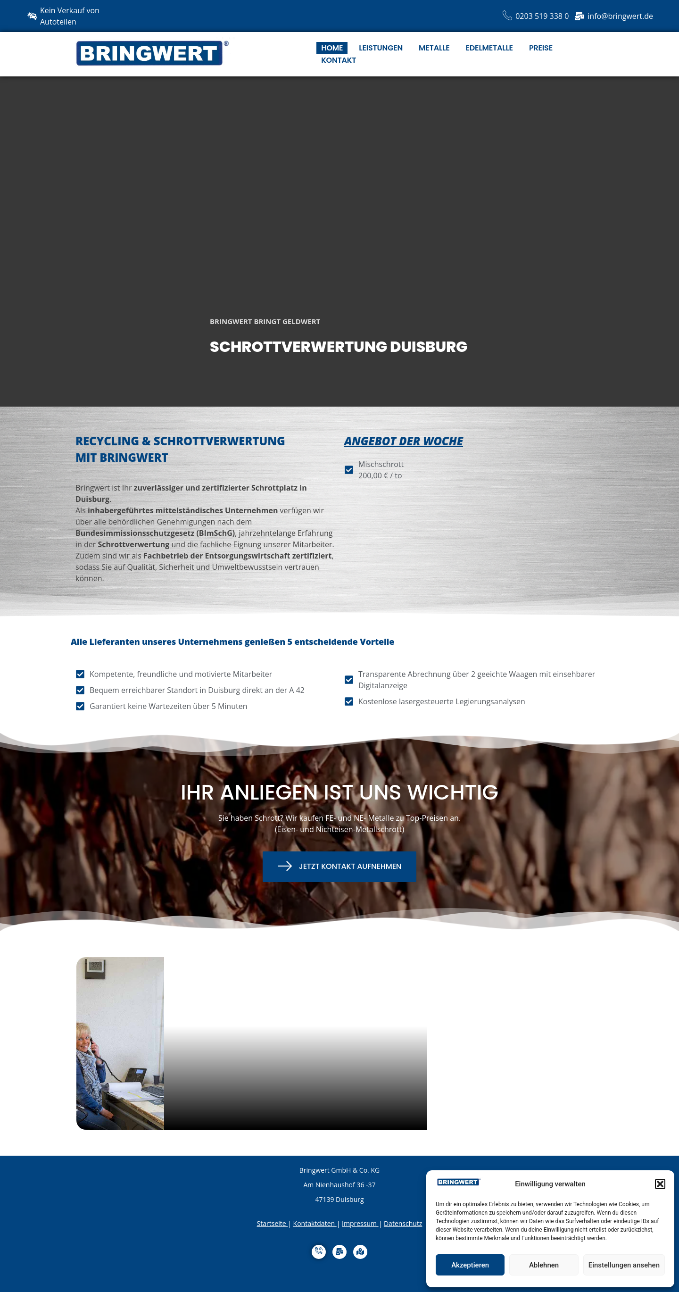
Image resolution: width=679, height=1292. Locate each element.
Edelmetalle (489, 47)
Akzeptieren (470, 1265)
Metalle (434, 47)
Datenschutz (403, 1223)
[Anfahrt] (360, 1252)
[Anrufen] (319, 1252)
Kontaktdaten (314, 1223)
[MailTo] (339, 1252)
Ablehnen (544, 1265)
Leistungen (381, 47)
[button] (660, 1184)
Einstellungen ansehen (624, 1265)
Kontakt (338, 60)
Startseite (271, 1223)
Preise (541, 47)
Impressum (359, 1223)
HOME (332, 47)
